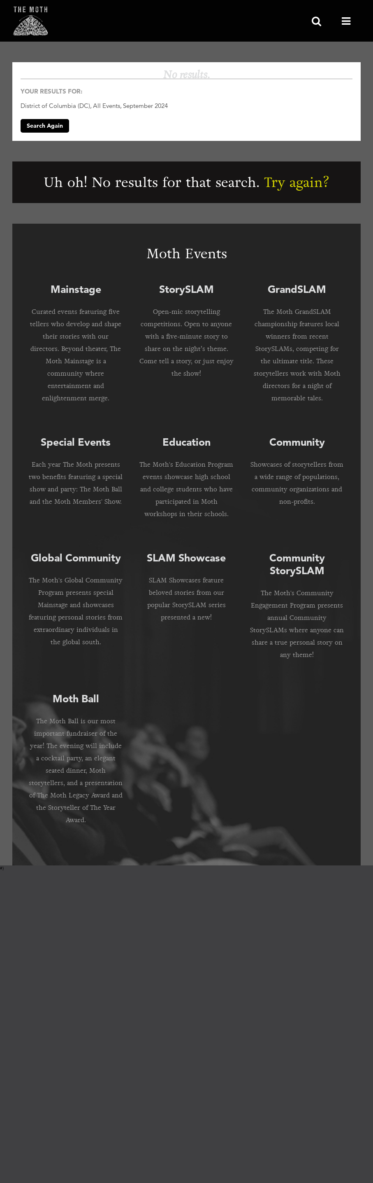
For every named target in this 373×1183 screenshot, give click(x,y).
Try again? (296, 182)
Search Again (45, 125)
